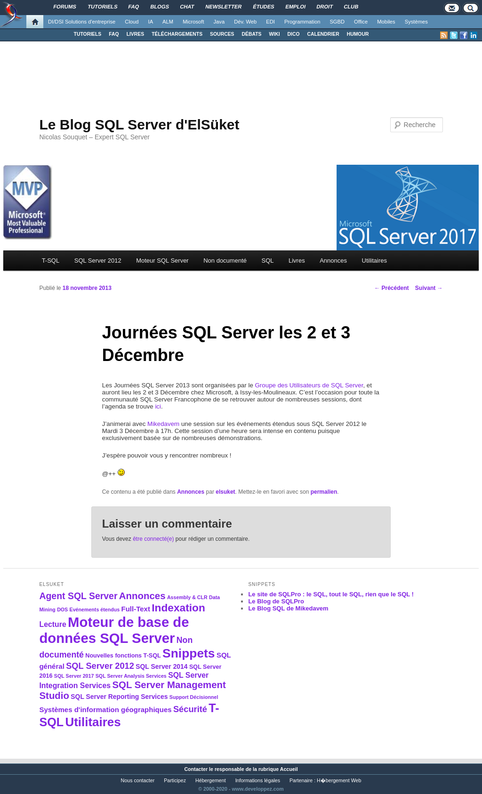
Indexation (178, 608)
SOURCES (222, 34)
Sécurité (190, 709)
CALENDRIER (323, 34)
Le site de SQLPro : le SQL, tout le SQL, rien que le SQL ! (331, 594)
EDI (270, 21)
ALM (167, 21)
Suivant (429, 288)
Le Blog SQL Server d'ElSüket (139, 124)
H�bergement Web (339, 780)
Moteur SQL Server (162, 260)
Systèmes (416, 21)
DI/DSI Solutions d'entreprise (81, 21)
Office (361, 21)
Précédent (391, 288)
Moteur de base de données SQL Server (114, 630)
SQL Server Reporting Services (119, 696)
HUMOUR (358, 34)
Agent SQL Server (78, 596)
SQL (267, 260)
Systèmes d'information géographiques (105, 710)
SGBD (337, 21)
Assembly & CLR (187, 597)
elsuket (225, 492)
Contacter (196, 769)
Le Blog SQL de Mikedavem (288, 608)
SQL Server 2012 (97, 260)
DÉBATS (252, 34)
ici (158, 406)
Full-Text (135, 609)
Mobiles (386, 21)
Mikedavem (163, 423)
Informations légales (257, 780)
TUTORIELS (88, 34)
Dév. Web (245, 21)
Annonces (333, 260)
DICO (294, 34)
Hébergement (210, 780)
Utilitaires (374, 260)
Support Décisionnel (193, 697)
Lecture (52, 624)
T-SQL (51, 260)
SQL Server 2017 (74, 676)
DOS (62, 609)
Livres (297, 260)
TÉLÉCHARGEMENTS (177, 34)
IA (150, 21)
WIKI (274, 34)
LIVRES (136, 34)
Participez (175, 780)
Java (219, 21)
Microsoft (193, 21)
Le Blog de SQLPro (276, 601)
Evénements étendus (95, 609)
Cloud (131, 21)
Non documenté (225, 260)
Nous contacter (138, 780)
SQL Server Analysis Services (131, 676)
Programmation (302, 21)
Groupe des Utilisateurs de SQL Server (309, 385)
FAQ (114, 34)
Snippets (188, 653)
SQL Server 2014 (161, 666)
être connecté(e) (153, 539)
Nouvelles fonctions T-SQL (123, 655)
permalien (324, 492)
